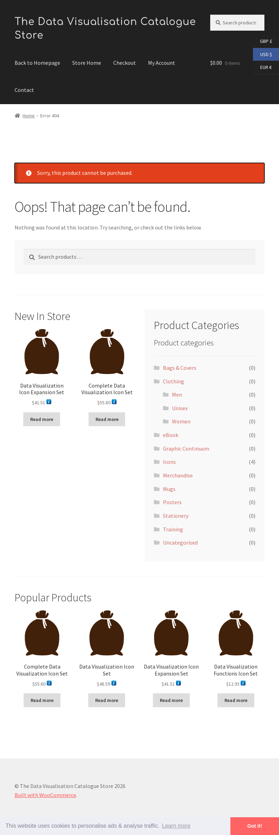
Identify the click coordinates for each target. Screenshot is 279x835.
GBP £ (262, 41)
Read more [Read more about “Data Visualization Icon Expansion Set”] (41, 419)
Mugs (169, 488)
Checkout (124, 62)
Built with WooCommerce (45, 794)
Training (173, 529)
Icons (169, 461)
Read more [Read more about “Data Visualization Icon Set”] (106, 700)
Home (29, 115)
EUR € (262, 67)
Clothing (173, 381)
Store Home (86, 62)
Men (177, 394)
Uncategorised (180, 542)
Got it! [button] (254, 826)
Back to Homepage (37, 62)
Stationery (175, 515)
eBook (170, 434)
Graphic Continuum (186, 448)
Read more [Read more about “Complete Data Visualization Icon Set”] (107, 419)
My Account (161, 62)
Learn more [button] (176, 826)
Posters (172, 502)
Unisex (180, 408)
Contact (24, 89)
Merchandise (178, 475)
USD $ (262, 54)
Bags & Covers (179, 367)
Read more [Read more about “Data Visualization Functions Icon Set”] (235, 700)
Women (181, 421)
